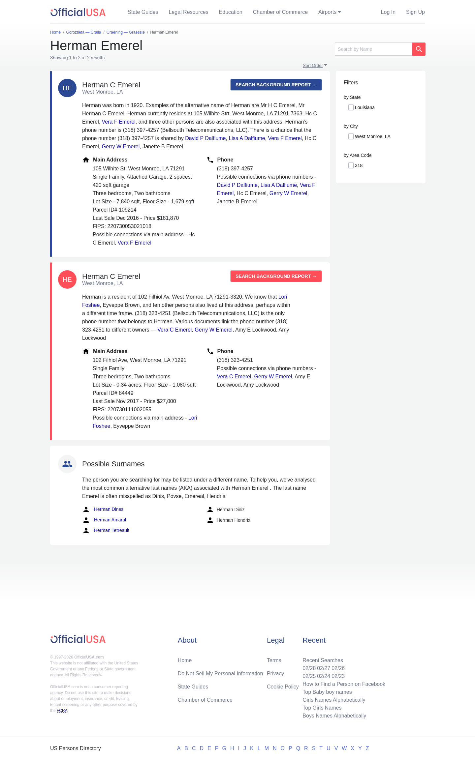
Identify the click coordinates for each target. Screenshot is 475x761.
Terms (274, 660)
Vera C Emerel (174, 330)
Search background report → (276, 84)
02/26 (338, 668)
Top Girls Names (321, 708)
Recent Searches (322, 660)
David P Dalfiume (205, 138)
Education (230, 12)
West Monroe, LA (373, 136)
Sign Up (415, 12)
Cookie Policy (283, 686)
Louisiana (365, 107)
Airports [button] (327, 12)
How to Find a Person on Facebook (343, 684)
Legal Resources (188, 12)
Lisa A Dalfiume (247, 138)
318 (359, 165)
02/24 (323, 676)
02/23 (338, 676)
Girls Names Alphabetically (333, 700)
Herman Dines (102, 509)
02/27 (323, 668)
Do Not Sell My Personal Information (220, 673)
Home (185, 660)
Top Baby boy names (327, 692)
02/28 (309, 668)
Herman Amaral (104, 520)
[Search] (373, 49)
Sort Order (313, 65)
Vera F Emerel (119, 122)
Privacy (275, 673)
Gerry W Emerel (121, 146)
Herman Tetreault (105, 531)
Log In (388, 12)
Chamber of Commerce (280, 12)
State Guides (143, 12)
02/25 (309, 676)
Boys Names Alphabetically (334, 715)
